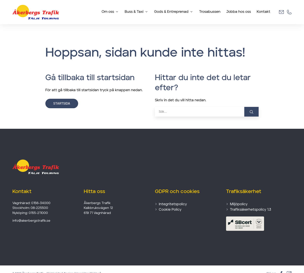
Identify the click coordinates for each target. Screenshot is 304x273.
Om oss (108, 12)
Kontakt (263, 12)
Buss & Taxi (134, 12)
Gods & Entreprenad (171, 12)
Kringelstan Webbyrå (87, 264)
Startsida (61, 94)
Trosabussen (209, 12)
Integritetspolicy (173, 195)
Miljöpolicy (239, 195)
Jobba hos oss (238, 12)
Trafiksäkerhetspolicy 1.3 (250, 201)
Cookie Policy (170, 201)
